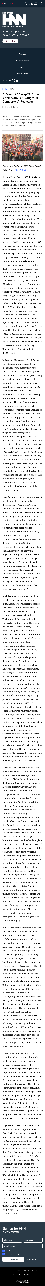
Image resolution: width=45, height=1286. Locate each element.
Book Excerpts (22, 60)
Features (22, 54)
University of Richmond (34, 4)
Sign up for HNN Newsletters (22, 1274)
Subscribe (10, 41)
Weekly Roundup (12, 1254)
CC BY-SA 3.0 (21, 169)
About (22, 67)
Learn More (31, 1259)
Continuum (10, 1251)
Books (4, 89)
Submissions (22, 74)
